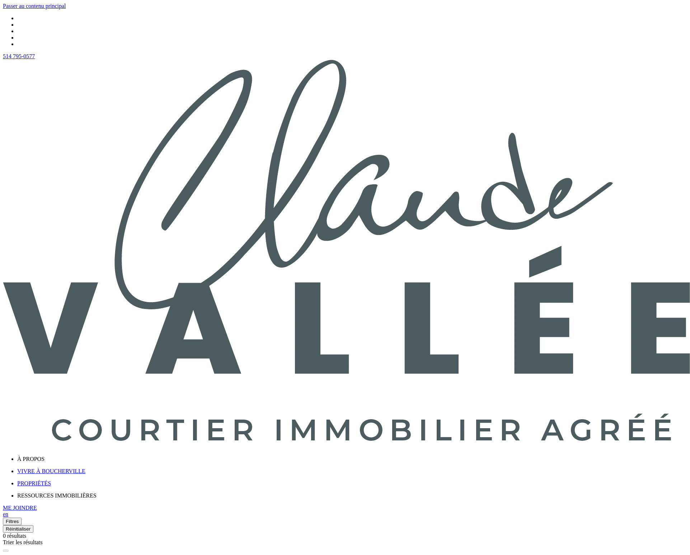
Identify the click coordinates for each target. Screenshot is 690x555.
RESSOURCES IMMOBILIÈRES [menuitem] (57, 495)
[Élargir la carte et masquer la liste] (6, 551)
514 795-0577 (19, 56)
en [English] (5, 514)
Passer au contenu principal (34, 6)
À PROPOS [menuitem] (30, 459)
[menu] (352, 459)
